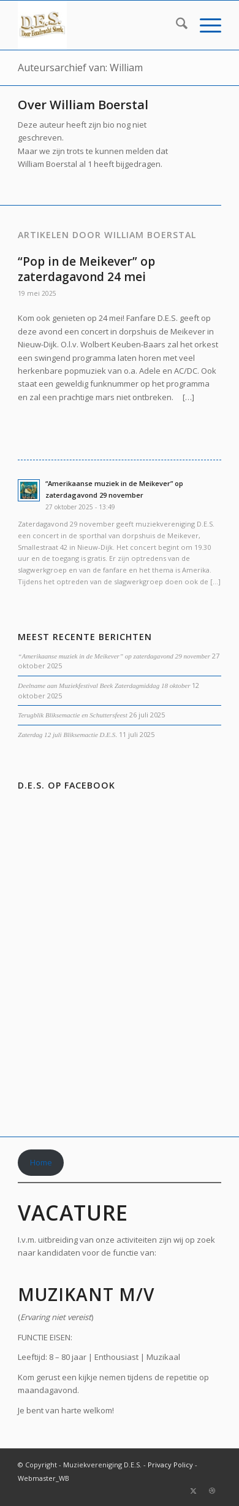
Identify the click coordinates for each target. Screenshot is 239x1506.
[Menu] (204, 25)
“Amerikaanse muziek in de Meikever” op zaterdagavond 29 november (114, 656)
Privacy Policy (170, 1464)
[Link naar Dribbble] (212, 1490)
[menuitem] (176, 25)
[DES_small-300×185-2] (99, 25)
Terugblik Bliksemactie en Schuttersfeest (72, 715)
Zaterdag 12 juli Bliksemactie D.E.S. (67, 734)
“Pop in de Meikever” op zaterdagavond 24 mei (86, 269)
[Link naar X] (193, 1490)
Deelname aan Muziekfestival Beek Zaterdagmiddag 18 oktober (104, 685)
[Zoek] (176, 25)
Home (41, 1162)
